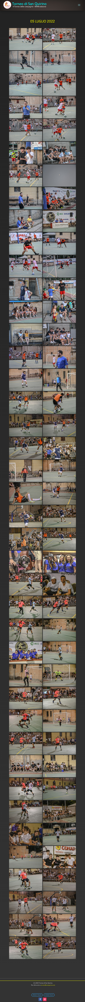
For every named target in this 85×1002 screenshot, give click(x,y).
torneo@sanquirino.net (48, 985)
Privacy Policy (37, 995)
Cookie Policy (49, 995)
